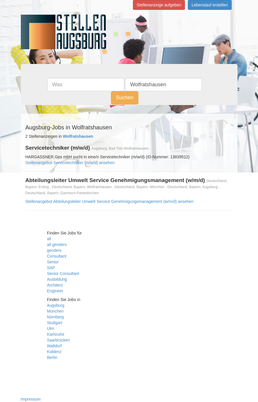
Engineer (55, 291)
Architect (55, 285)
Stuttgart (54, 322)
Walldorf (54, 346)
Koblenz (54, 351)
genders (54, 250)
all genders (57, 244)
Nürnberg (55, 317)
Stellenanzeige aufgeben (159, 5)
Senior (53, 262)
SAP (51, 267)
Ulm (50, 328)
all (49, 238)
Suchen (124, 97)
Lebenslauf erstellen (210, 5)
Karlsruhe (55, 334)
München (55, 311)
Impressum (31, 399)
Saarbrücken (58, 340)
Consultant (56, 256)
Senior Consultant (63, 273)
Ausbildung (57, 279)
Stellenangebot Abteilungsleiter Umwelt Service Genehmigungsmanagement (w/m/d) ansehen (109, 201)
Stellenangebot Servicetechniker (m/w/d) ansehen (70, 162)
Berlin (52, 357)
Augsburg (55, 305)
